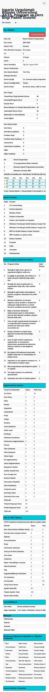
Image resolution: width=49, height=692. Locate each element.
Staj (7, 664)
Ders (7, 643)
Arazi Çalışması (23, 657)
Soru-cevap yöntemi (25, 664)
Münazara (22, 681)
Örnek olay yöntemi (40, 657)
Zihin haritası (38, 661)
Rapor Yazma (23, 643)
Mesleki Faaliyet (11, 678)
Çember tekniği (39, 650)
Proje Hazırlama (11, 661)
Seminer (8, 674)
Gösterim (22, 671)
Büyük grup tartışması (26, 674)
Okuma (8, 654)
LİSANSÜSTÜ (21, 16)
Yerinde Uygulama (11, 671)
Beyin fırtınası (38, 643)
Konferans (22, 667)
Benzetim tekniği (39, 671)
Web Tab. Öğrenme (25, 661)
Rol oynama (38, 674)
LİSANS (33, 16)
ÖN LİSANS (6, 23)
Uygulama (9, 667)
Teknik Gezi (22, 647)
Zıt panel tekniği (39, 647)
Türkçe (3, 16)
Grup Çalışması (10, 647)
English (10, 16)
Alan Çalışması (23, 650)
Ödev (7, 657)
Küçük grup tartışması (26, 678)
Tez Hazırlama (10, 681)
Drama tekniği (38, 678)
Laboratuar (9, 650)
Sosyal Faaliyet (23, 654)
